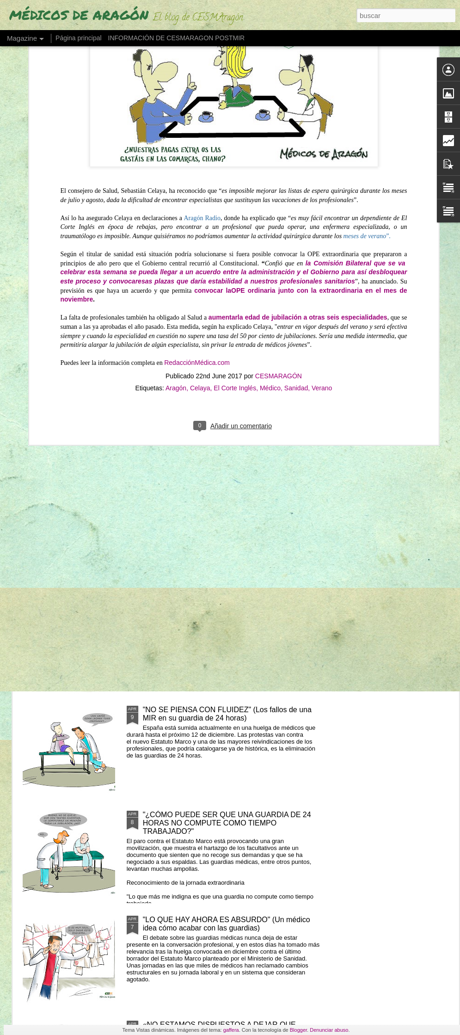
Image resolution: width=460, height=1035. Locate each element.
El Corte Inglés (235, 258)
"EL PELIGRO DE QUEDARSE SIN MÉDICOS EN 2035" (73, 430)
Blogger (298, 1030)
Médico (270, 258)
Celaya (200, 258)
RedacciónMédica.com (197, 233)
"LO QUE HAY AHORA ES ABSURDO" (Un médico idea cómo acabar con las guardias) (226, 924)
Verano (322, 258)
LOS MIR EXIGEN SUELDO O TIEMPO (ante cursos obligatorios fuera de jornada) (230, 609)
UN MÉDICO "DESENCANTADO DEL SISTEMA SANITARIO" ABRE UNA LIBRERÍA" (180, 438)
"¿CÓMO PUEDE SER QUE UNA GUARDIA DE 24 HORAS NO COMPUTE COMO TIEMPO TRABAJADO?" (227, 823)
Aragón (176, 258)
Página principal (78, 38)
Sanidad (296, 258)
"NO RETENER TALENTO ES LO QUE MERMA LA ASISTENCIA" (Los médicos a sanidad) (295, 438)
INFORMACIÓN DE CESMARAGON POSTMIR (176, 38)
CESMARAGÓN (278, 246)
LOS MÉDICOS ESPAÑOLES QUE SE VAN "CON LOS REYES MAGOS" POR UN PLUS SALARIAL (225, 504)
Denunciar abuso (329, 1030)
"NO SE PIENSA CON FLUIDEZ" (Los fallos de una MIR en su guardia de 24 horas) (227, 714)
